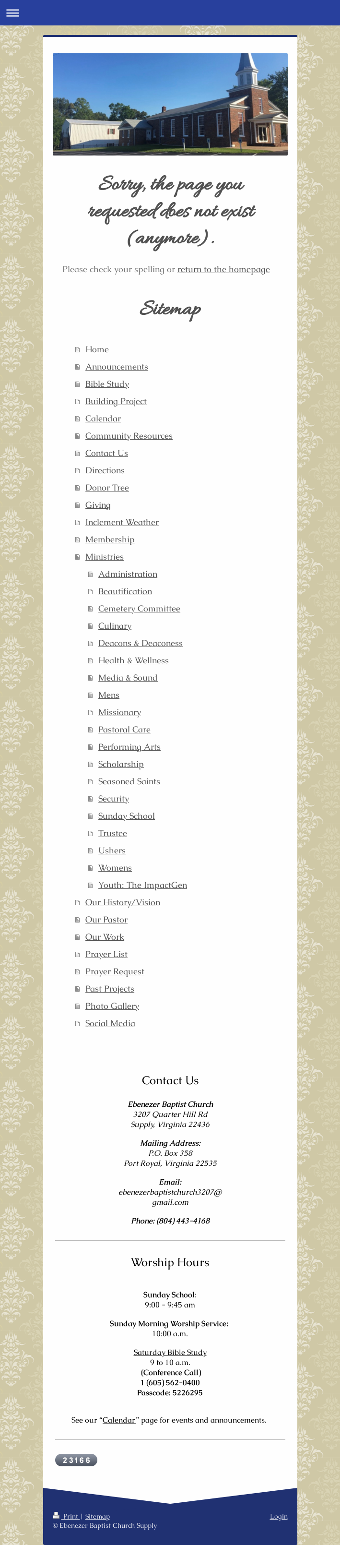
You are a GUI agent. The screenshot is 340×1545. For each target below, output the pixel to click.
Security (113, 798)
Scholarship (121, 763)
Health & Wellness (133, 660)
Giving (98, 504)
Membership (110, 539)
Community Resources (129, 435)
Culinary (114, 625)
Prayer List (106, 953)
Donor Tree (107, 487)
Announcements (116, 366)
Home (97, 349)
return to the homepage (223, 269)
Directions (105, 470)
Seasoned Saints (129, 781)
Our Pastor (106, 919)
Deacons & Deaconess (140, 642)
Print (66, 1516)
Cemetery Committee (139, 608)
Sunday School (126, 815)
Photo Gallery (112, 1005)
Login (279, 1516)
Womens (115, 867)
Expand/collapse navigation (170, 12)
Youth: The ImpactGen (142, 884)
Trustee (112, 832)
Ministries (104, 556)
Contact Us (106, 452)
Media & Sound (128, 677)
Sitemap (97, 1516)
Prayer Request (114, 971)
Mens (108, 694)
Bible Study (107, 383)
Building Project (116, 401)
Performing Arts (129, 746)
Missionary (119, 712)
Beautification (125, 591)
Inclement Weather (122, 521)
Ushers (112, 850)
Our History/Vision (122, 902)
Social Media (110, 1023)
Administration (127, 573)
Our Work (104, 936)
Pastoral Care (124, 729)
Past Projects (109, 988)
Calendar (103, 418)
